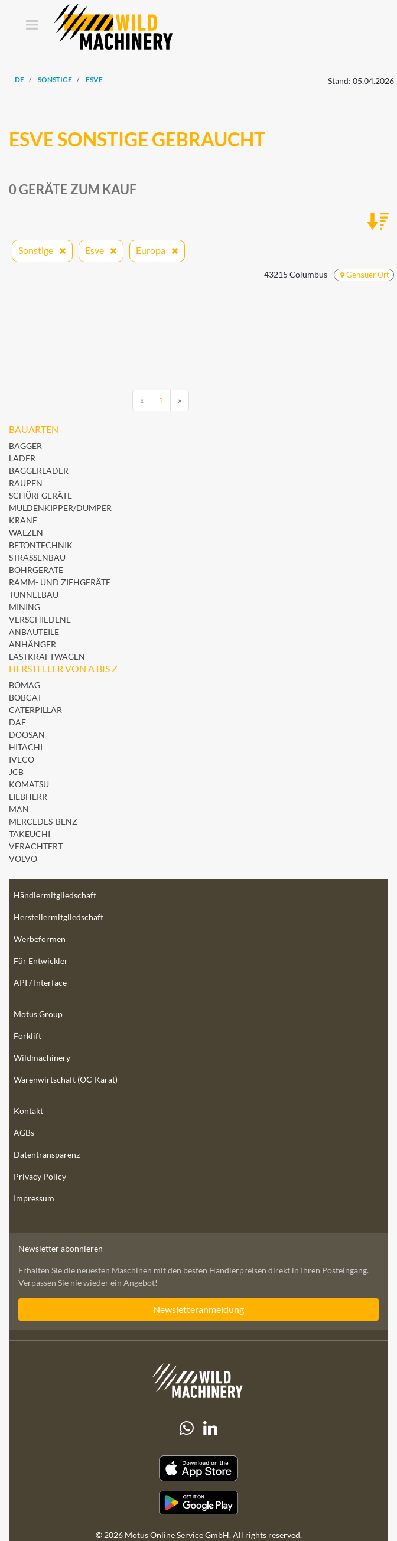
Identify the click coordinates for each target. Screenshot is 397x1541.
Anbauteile (34, 632)
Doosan (27, 734)
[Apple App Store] (198, 1469)
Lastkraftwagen (47, 656)
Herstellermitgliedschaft (58, 917)
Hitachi (26, 747)
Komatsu (29, 784)
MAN (19, 809)
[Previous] (141, 400)
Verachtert (36, 846)
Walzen (26, 532)
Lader (22, 458)
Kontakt (28, 1111)
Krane (23, 520)
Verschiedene (40, 619)
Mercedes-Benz (43, 821)
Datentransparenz (47, 1154)
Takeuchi (29, 834)
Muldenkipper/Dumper (60, 508)
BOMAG (24, 685)
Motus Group (38, 1014)
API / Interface (40, 983)
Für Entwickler (41, 961)
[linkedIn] (210, 1428)
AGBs (24, 1133)
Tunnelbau (33, 594)
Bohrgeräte (36, 570)
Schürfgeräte (40, 495)
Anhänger (32, 644)
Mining (24, 607)
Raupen (26, 483)
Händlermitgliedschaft (55, 895)
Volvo (23, 858)
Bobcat (25, 697)
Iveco (21, 759)
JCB (16, 772)
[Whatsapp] (186, 1428)
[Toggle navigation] (31, 26)
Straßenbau (37, 557)
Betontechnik (41, 545)
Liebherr (28, 796)
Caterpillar (35, 710)
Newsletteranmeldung (198, 1309)
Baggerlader (39, 470)
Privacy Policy (40, 1176)
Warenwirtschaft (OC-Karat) (66, 1079)
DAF (17, 722)
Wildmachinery (42, 1058)
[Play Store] (198, 1502)
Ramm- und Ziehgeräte (59, 582)
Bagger (25, 446)
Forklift (27, 1036)
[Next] (179, 400)
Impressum (34, 1198)
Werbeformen (40, 939)
